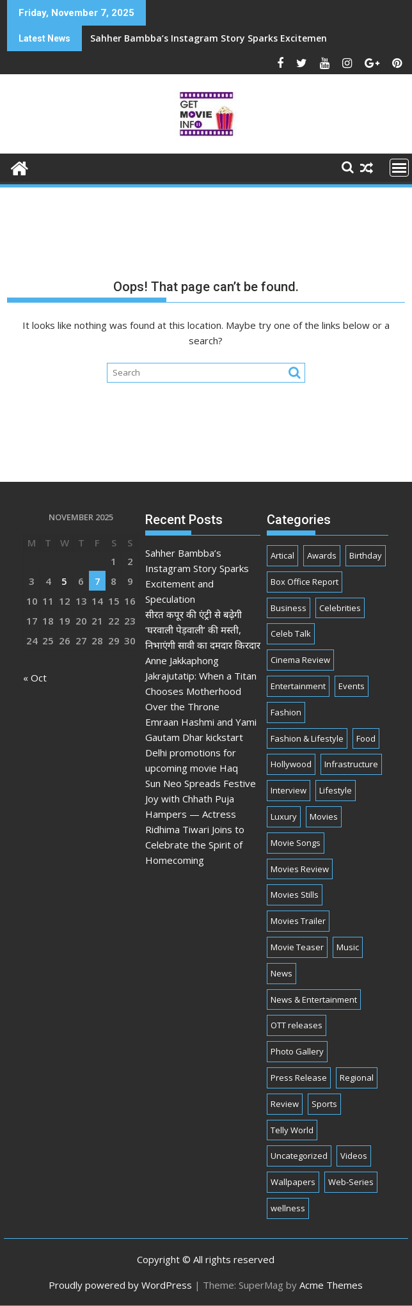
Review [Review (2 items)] (285, 1104)
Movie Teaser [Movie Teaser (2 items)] (297, 947)
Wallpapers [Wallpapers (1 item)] (293, 1182)
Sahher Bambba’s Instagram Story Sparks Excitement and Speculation (170, 38)
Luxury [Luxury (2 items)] (284, 816)
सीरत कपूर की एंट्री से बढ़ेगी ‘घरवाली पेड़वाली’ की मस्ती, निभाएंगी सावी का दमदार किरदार (202, 629)
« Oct (35, 677)
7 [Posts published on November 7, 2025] (97, 581)
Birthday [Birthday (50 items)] (365, 555)
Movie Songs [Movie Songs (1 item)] (296, 842)
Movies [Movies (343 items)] (324, 816)
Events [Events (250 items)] (351, 686)
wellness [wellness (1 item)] (288, 1208)
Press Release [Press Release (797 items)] (299, 1077)
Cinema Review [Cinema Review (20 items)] (300, 659)
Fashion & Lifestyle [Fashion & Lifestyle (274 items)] (307, 738)
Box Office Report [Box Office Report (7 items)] (304, 581)
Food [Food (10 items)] (366, 738)
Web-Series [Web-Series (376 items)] (351, 1182)
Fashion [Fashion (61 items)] (286, 712)
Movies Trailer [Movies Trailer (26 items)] (298, 921)
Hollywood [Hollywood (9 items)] (291, 764)
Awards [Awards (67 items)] (322, 555)
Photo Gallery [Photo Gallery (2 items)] (297, 1051)
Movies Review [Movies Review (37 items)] (300, 869)
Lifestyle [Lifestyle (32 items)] (335, 790)
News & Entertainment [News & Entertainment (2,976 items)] (314, 999)
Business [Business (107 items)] (288, 608)
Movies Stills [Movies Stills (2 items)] (295, 894)
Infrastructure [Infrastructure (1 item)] (351, 764)
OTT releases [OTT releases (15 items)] (296, 1025)
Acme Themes (331, 1284)
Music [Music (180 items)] (348, 947)
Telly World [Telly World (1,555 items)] (292, 1130)
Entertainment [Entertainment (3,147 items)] (298, 686)
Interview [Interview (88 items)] (288, 790)
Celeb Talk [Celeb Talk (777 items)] (291, 633)
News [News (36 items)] (281, 973)
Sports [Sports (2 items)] (324, 1104)
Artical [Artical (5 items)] (282, 555)
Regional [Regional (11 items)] (357, 1077)
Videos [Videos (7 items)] (353, 1155)
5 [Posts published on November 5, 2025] (64, 581)
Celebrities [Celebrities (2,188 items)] (340, 608)
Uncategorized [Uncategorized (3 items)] (299, 1155)
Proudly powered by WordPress (120, 1284)
